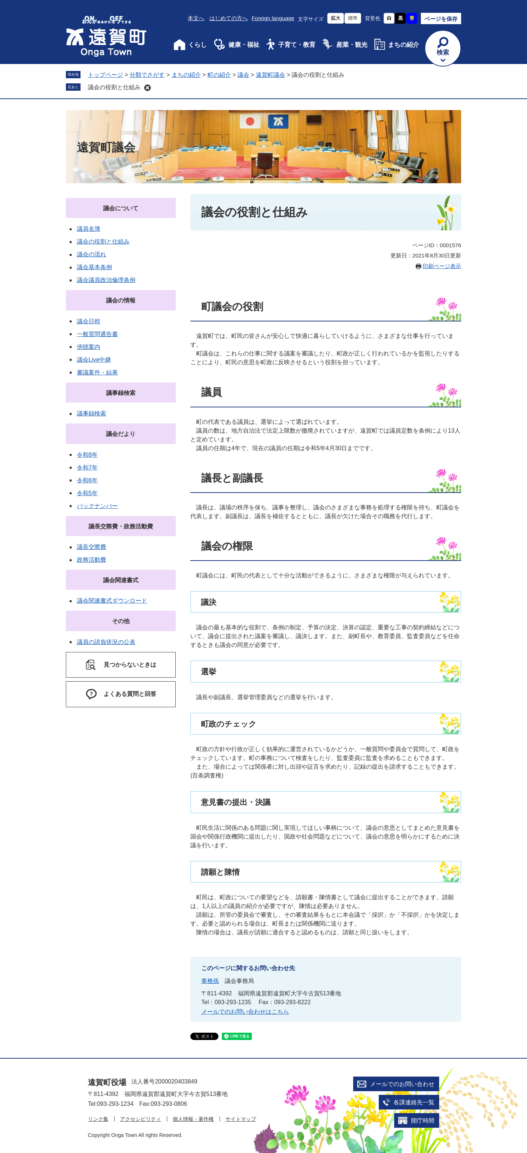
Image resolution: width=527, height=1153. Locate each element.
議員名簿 (88, 229)
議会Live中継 (94, 360)
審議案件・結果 (97, 372)
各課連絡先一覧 (413, 1102)
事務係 (210, 981)
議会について (120, 208)
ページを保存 (441, 19)
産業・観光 (351, 44)
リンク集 (98, 1119)
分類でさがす (147, 75)
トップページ (105, 75)
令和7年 (87, 467)
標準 (353, 18)
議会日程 (88, 321)
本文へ (196, 18)
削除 (147, 87)
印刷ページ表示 (442, 266)
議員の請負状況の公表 (106, 642)
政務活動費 (91, 560)
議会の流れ (91, 254)
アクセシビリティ (140, 1119)
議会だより (120, 434)
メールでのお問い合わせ (402, 1084)
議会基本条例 (94, 267)
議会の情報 (120, 300)
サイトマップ (240, 1119)
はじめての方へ (228, 18)
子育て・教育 (296, 44)
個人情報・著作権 (193, 1119)
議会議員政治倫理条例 (106, 280)
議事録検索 (120, 393)
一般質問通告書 (97, 334)
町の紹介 (219, 75)
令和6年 (87, 480)
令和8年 (87, 455)
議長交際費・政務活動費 (121, 526)
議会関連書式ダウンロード (112, 601)
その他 (121, 621)
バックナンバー (97, 506)
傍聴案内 (88, 347)
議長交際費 (91, 547)
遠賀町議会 (270, 75)
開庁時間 (422, 1121)
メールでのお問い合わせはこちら (245, 1012)
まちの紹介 (403, 44)
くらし (197, 44)
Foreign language (272, 18)
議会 (243, 75)
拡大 (335, 18)
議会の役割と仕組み (114, 87)
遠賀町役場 (107, 1082)
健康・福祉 (243, 44)
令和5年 (87, 493)
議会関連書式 (120, 580)
